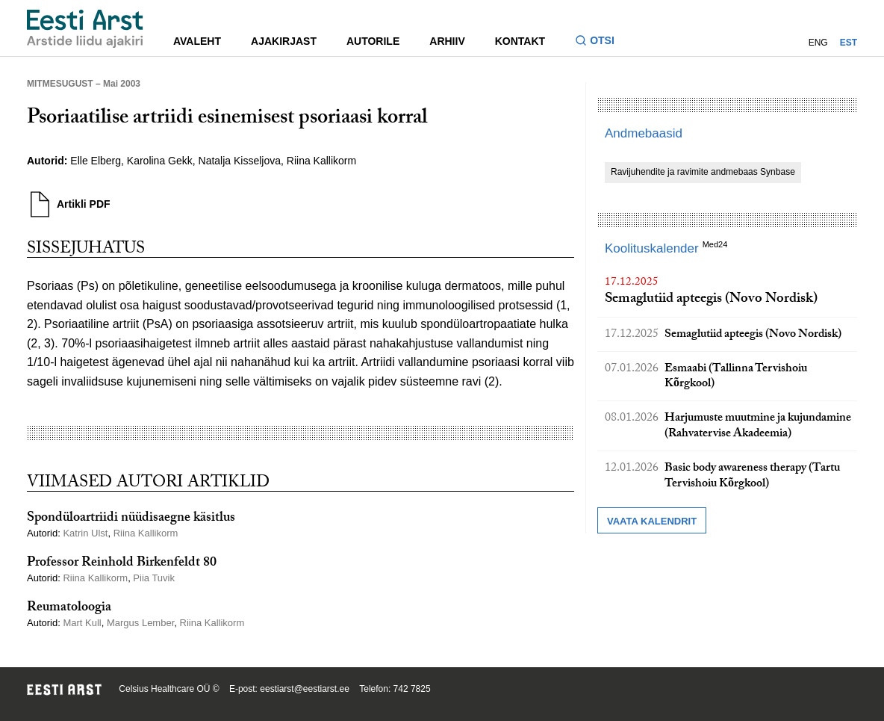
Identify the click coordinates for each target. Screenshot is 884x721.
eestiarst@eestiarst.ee (304, 689)
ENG (818, 42)
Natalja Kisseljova (240, 161)
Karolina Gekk (160, 161)
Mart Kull (82, 622)
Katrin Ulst (85, 533)
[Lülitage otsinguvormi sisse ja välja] (600, 42)
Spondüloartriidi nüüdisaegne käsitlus (131, 518)
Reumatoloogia (69, 608)
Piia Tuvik (154, 578)
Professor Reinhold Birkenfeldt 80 (122, 563)
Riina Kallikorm (321, 161)
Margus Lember (140, 622)
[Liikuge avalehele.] (85, 29)
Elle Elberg (95, 161)
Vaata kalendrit (652, 521)
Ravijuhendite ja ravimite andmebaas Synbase (703, 172)
